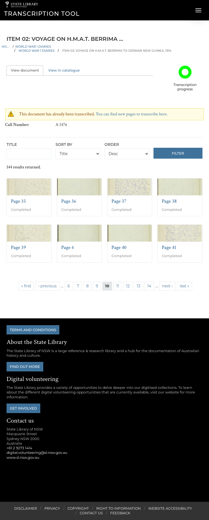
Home (6, 46)
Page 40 (119, 247)
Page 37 (119, 201)
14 (149, 286)
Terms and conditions (33, 330)
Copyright (78, 508)
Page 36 (68, 201)
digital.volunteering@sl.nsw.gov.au (37, 452)
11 (117, 286)
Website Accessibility (170, 508)
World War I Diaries (33, 46)
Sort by (64, 144)
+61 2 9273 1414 (19, 448)
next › (167, 286)
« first (26, 286)
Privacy (52, 508)
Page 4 (67, 247)
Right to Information (118, 508)
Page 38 (169, 201)
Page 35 (18, 201)
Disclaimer (25, 508)
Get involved (23, 408)
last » (184, 286)
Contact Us (91, 513)
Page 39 (18, 247)
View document (27, 70)
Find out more (25, 366)
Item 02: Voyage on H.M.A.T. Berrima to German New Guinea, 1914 (116, 51)
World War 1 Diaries (36, 51)
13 (138, 286)
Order (111, 144)
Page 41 (169, 247)
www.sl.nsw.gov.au (23, 457)
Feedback (120, 513)
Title (12, 144)
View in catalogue (64, 70)
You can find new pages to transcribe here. (132, 114)
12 (128, 286)
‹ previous (47, 286)
